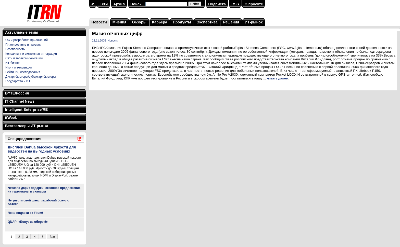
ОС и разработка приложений (26, 40)
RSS (235, 4)
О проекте (254, 4)
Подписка (217, 4)
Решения (231, 22)
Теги (104, 4)
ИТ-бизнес (12, 63)
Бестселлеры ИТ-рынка (26, 126)
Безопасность (15, 49)
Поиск (135, 4)
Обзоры (139, 22)
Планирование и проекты (23, 44)
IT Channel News (19, 101)
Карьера (159, 22)
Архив (119, 4)
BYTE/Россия (17, 93)
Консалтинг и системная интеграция (31, 54)
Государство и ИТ (17, 81)
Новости (99, 22)
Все (52, 237)
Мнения (119, 22)
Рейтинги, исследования (22, 72)
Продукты (182, 22)
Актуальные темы (21, 32)
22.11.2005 (99, 40)
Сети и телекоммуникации (24, 58)
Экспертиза (207, 22)
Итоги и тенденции (18, 67)
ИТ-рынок (254, 22)
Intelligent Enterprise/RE (26, 109)
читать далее (277, 78)
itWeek (11, 118)
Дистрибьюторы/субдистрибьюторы (30, 76)
